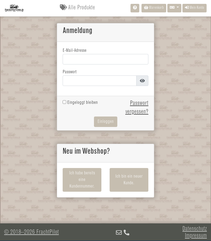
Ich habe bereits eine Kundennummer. (82, 180)
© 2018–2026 (31, 232)
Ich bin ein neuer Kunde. (129, 179)
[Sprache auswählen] (174, 8)
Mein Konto (194, 8)
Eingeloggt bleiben (80, 102)
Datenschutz (194, 229)
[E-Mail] (119, 233)
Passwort (70, 72)
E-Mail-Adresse (75, 50)
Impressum (196, 236)
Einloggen (106, 122)
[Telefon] (126, 233)
